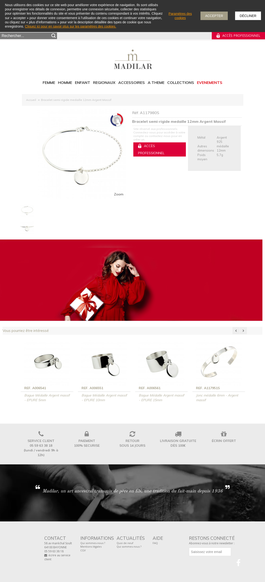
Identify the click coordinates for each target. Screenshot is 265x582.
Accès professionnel (241, 35)
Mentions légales (91, 546)
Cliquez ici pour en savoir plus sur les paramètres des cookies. (70, 26)
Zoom (118, 194)
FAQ (155, 543)
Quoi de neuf (125, 543)
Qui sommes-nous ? (92, 543)
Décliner (248, 16)
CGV (83, 550)
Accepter (214, 16)
